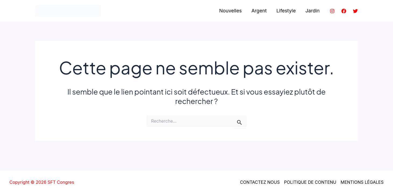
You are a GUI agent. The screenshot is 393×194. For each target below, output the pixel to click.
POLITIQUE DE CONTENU (310, 182)
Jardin (312, 10)
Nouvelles (230, 10)
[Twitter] (355, 11)
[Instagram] (332, 11)
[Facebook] (343, 11)
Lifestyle (286, 10)
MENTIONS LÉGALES (362, 182)
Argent (259, 10)
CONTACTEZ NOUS (260, 182)
